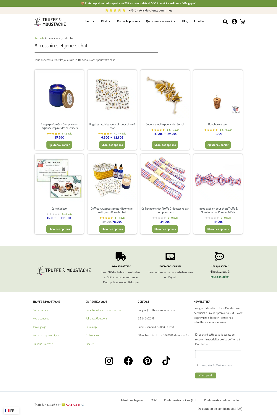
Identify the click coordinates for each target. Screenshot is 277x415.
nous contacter (219, 276)
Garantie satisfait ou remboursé (103, 310)
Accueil (39, 38)
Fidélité (90, 344)
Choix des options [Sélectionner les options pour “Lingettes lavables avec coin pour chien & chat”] (112, 145)
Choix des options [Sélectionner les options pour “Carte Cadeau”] (59, 229)
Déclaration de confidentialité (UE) (220, 409)
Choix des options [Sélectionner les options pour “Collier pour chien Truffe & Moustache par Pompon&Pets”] (165, 229)
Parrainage (92, 327)
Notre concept (41, 318)
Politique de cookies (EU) (180, 400)
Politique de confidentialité (221, 400)
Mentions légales (132, 400)
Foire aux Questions (96, 318)
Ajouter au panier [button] (59, 145)
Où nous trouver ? (43, 344)
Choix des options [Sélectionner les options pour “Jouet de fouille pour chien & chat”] (165, 145)
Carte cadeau (93, 335)
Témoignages (40, 327)
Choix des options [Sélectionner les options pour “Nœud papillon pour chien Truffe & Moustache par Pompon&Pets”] (218, 229)
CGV (154, 400)
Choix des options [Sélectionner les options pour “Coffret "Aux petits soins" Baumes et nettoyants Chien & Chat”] (112, 229)
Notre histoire (40, 310)
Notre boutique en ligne (46, 335)
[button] (225, 22)
